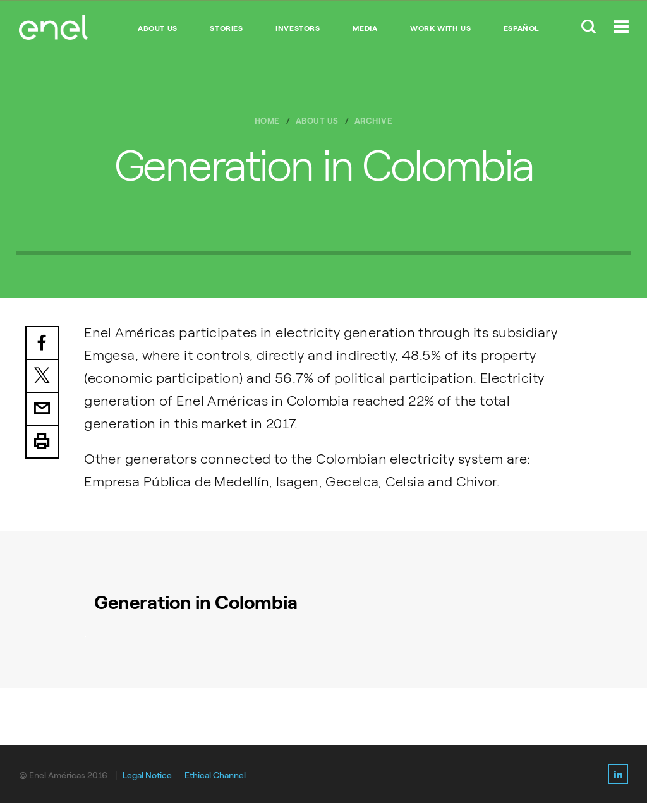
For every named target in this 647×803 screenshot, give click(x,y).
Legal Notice (147, 775)
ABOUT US (158, 28)
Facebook (42, 343)
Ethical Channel (215, 775)
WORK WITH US (440, 28)
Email (42, 409)
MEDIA (365, 28)
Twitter (42, 376)
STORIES (226, 28)
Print (42, 442)
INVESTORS (297, 28)
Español (522, 28)
